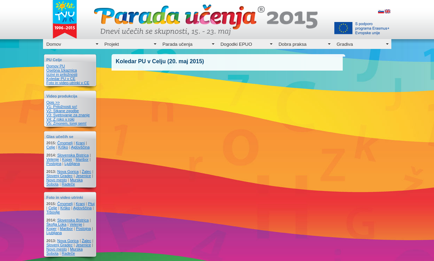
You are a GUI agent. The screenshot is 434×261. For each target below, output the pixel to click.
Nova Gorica (68, 171)
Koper (67, 159)
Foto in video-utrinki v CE (68, 83)
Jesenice (83, 176)
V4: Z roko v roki (60, 119)
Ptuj (91, 204)
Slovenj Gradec (60, 176)
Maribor (82, 159)
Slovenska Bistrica (73, 155)
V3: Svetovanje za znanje (68, 115)
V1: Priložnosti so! (62, 106)
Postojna (54, 163)
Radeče (68, 184)
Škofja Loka (56, 224)
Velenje (53, 159)
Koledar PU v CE (61, 79)
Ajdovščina (80, 147)
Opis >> (53, 102)
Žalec (86, 171)
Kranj (80, 143)
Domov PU (56, 66)
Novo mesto (57, 180)
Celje (51, 147)
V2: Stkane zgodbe (63, 111)
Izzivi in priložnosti (62, 74)
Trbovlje (53, 212)
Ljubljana (72, 163)
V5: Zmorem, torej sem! (67, 123)
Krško (63, 147)
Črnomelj (65, 143)
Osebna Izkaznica (62, 70)
